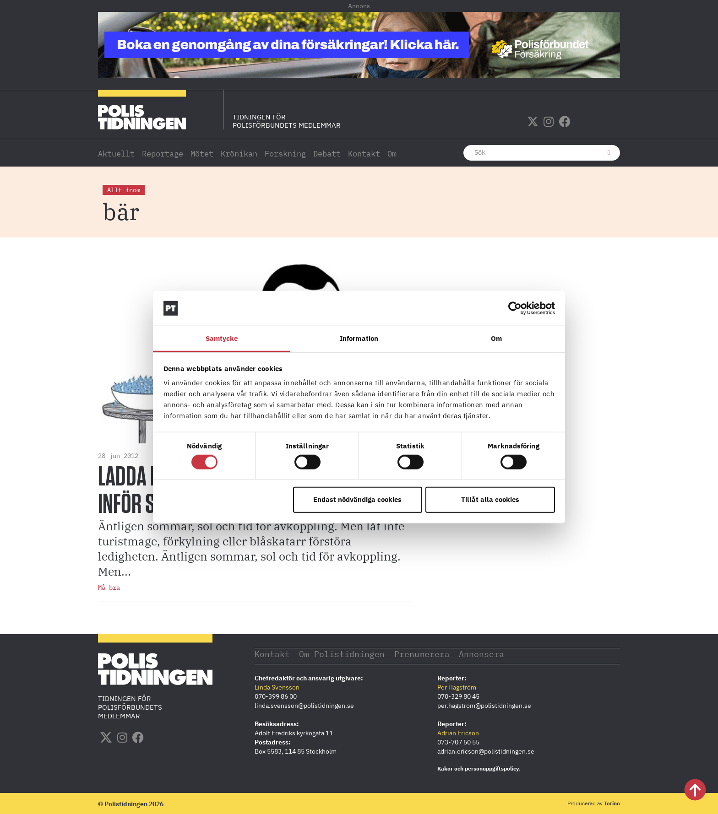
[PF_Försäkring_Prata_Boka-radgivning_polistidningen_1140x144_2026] (359, 75)
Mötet (201, 154)
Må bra (109, 587)
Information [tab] (359, 338)
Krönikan (239, 154)
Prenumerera (422, 653)
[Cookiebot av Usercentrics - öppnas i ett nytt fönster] (515, 308)
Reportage (162, 154)
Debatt (327, 154)
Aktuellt (116, 154)
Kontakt (364, 154)
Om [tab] (496, 338)
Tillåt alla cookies (490, 499)
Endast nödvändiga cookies (357, 499)
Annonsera (482, 653)
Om (392, 154)
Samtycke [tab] (222, 338)
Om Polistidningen (342, 653)
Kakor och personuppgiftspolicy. (478, 768)
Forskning (285, 154)
